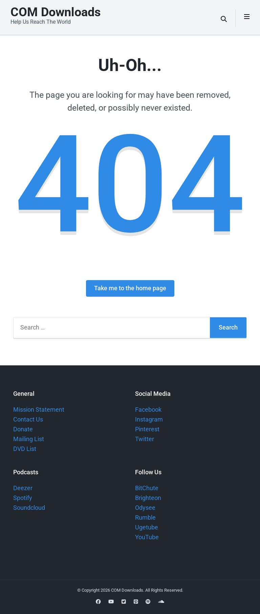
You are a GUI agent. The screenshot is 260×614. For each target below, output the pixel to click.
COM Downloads (55, 12)
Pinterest (147, 429)
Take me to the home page (130, 288)
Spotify (22, 497)
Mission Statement (38, 409)
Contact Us (28, 419)
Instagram (149, 419)
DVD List (24, 448)
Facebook (148, 409)
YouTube (147, 537)
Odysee (145, 507)
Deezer (22, 488)
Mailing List (28, 438)
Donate (23, 429)
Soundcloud (29, 507)
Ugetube (146, 527)
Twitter (144, 438)
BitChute (146, 488)
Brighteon (148, 497)
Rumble (145, 517)
